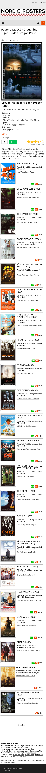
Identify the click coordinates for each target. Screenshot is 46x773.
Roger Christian (22, 703)
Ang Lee (6, 115)
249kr (38, 184)
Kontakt (34, 2)
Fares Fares (29, 172)
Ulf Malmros (21, 426)
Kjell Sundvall (21, 476)
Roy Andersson (22, 552)
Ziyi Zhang (35, 120)
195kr (38, 411)
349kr (38, 209)
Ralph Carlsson (34, 197)
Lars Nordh (31, 552)
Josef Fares (21, 172)
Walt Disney (39, 755)
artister (21, 749)
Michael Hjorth (22, 399)
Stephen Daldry (22, 575)
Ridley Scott (21, 625)
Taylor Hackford (22, 348)
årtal (32, 749)
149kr (38, 234)
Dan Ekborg (31, 476)
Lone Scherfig (22, 325)
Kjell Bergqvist (31, 426)
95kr (38, 260)
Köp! (13, 142)
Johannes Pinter (22, 197)
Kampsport (8, 129)
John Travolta (33, 703)
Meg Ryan (31, 348)
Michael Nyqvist (35, 600)
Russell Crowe (31, 625)
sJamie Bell (32, 575)
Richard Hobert (22, 247)
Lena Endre (29, 373)
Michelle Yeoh (23, 120)
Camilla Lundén (33, 247)
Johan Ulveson (34, 275)
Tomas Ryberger (22, 275)
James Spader (32, 222)
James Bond (29, 755)
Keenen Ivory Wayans (24, 449)
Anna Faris (36, 449)
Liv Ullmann (21, 373)
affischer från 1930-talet (17, 756)
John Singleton (22, 650)
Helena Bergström (33, 300)
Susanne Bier (21, 300)
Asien (16, 129)
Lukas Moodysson (23, 600)
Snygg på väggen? (17, 125)
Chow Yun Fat (9, 120)
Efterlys (18, 760)
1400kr (38, 612)
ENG (44, 2)
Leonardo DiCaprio (32, 499)
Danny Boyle (21, 499)
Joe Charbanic (22, 222)
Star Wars (4, 756)
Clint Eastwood (18, 755)
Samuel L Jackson (34, 650)
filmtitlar (27, 749)
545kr (38, 285)
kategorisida (31, 753)
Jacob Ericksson (33, 399)
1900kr (38, 637)
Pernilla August (31, 525)
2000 (5, 125)
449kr (38, 386)
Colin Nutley (21, 525)
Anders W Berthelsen (34, 325)
